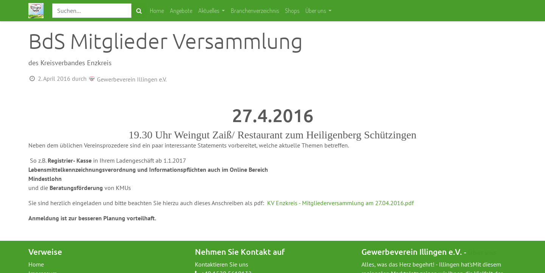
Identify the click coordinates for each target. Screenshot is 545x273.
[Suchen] (139, 10)
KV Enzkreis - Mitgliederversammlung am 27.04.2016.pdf (340, 203)
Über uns (482, 252)
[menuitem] (157, 10)
